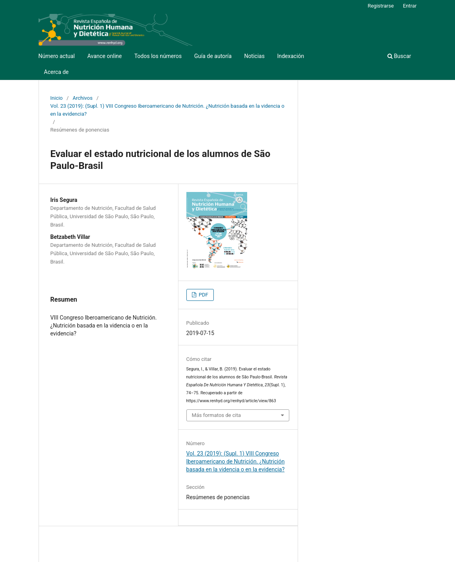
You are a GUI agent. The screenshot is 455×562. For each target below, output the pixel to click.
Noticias (254, 56)
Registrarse (381, 6)
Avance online (104, 56)
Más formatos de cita (216, 415)
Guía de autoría (213, 56)
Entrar (410, 6)
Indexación (290, 56)
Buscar (399, 56)
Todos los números (158, 56)
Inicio (56, 98)
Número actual (57, 56)
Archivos (83, 98)
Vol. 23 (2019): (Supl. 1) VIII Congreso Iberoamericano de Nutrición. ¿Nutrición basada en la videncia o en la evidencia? (167, 110)
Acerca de (56, 72)
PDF (202, 295)
